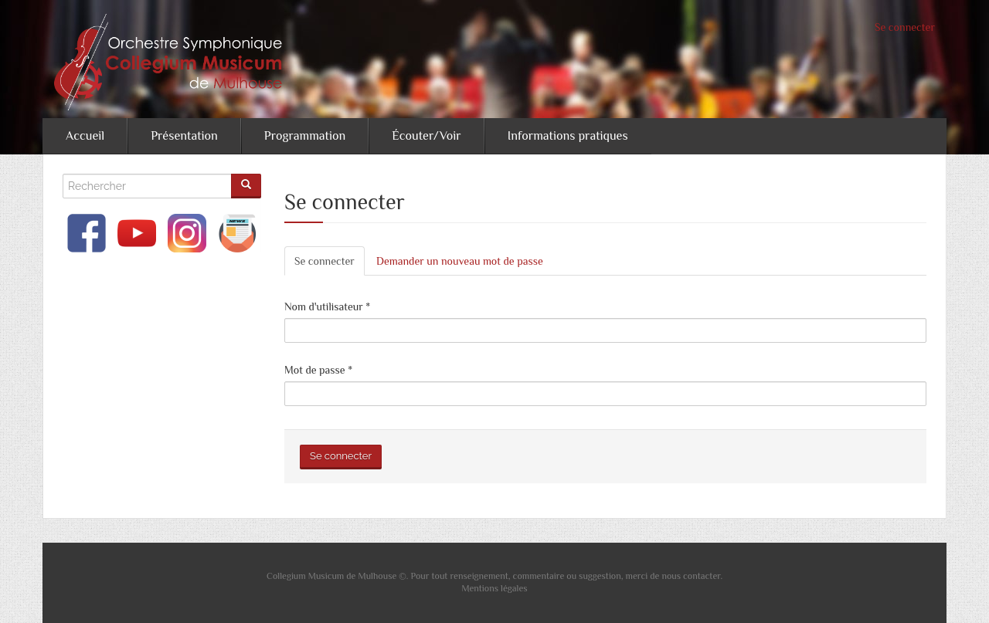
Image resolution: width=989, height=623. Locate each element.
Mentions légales (494, 588)
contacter (701, 576)
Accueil (85, 136)
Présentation (184, 136)
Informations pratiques (568, 136)
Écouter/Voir (426, 136)
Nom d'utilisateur (327, 306)
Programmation (304, 136)
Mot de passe (318, 370)
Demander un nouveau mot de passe (459, 261)
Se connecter (905, 27)
